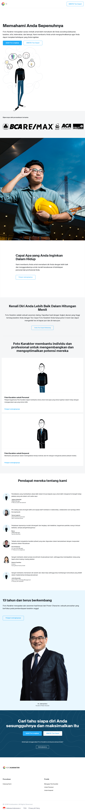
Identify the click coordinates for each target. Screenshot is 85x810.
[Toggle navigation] (3, 4)
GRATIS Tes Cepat (75, 4)
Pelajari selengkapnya (26, 277)
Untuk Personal (48, 787)
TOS (24, 808)
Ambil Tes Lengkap (12, 43)
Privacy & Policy (34, 808)
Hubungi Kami (7, 784)
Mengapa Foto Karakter (51, 784)
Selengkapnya (42, 747)
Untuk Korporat (48, 790)
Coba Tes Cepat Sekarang (42, 327)
